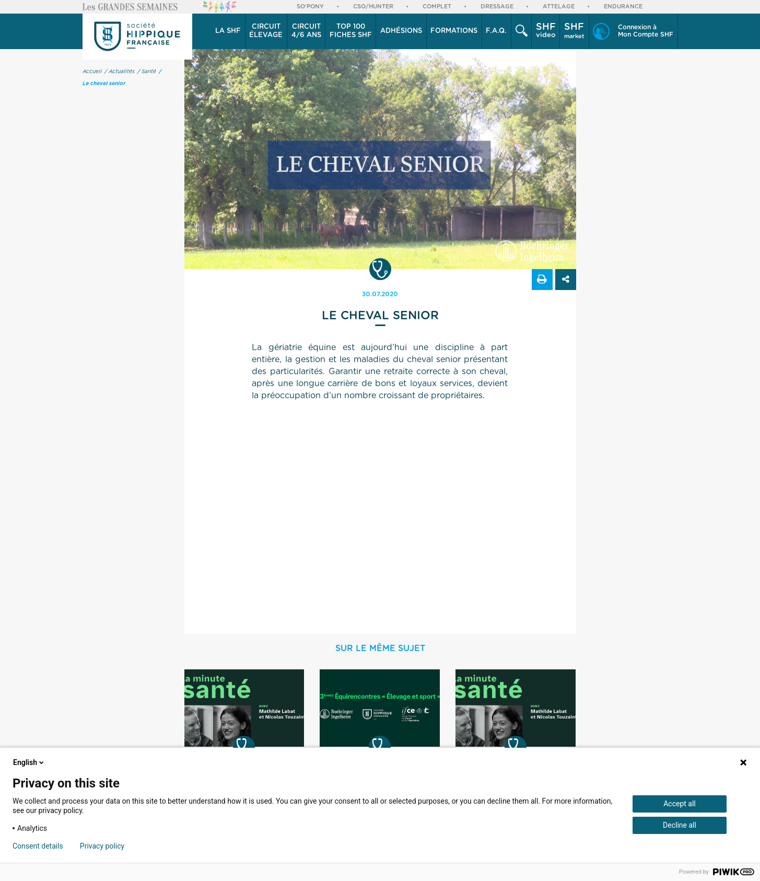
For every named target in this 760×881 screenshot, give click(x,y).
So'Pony (310, 6)
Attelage (559, 6)
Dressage (497, 6)
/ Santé (146, 71)
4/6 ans (306, 31)
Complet (437, 6)
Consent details (38, 846)
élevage (266, 31)
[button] (228, 31)
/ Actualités (119, 71)
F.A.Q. (496, 31)
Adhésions (401, 31)
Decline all (679, 825)
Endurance (623, 6)
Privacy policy (102, 846)
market (574, 30)
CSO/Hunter (373, 6)
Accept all (679, 803)
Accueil (92, 71)
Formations (453, 31)
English (29, 762)
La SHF (228, 31)
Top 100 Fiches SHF (351, 31)
